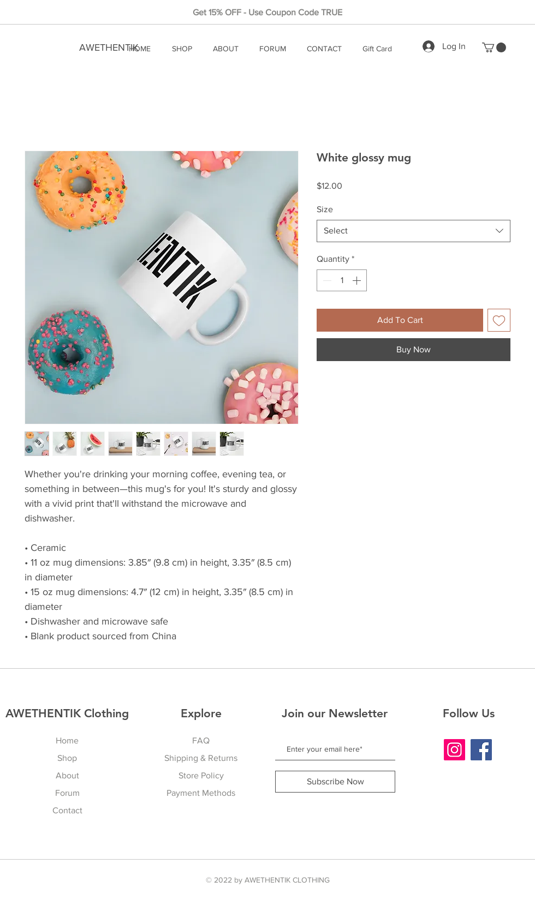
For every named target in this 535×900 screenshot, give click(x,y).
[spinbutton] (342, 280)
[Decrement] (326, 280)
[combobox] (413, 231)
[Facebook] (481, 749)
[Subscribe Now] (335, 782)
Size (325, 209)
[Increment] (357, 280)
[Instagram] (454, 749)
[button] (494, 47)
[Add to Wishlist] (499, 320)
